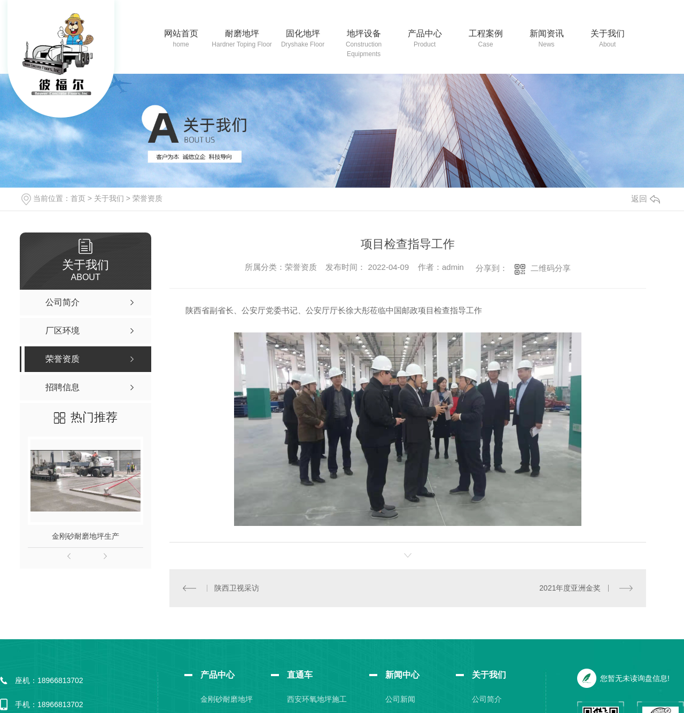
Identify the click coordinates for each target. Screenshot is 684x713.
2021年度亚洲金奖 (570, 587)
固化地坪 (303, 33)
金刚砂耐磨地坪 (226, 698)
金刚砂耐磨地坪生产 (85, 536)
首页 (78, 198)
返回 (645, 198)
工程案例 (486, 33)
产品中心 (425, 33)
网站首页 (181, 33)
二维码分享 (551, 268)
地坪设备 (364, 33)
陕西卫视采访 (236, 587)
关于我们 (607, 33)
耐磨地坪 (242, 33)
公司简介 (487, 698)
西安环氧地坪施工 (317, 698)
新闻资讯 (547, 33)
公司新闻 (400, 698)
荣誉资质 (147, 198)
